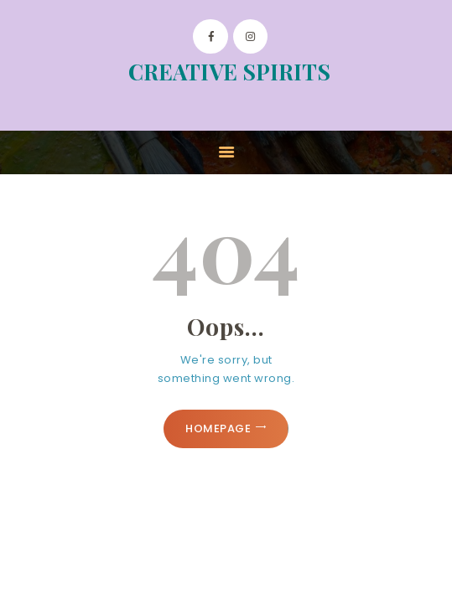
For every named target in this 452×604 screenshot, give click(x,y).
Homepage (218, 428)
